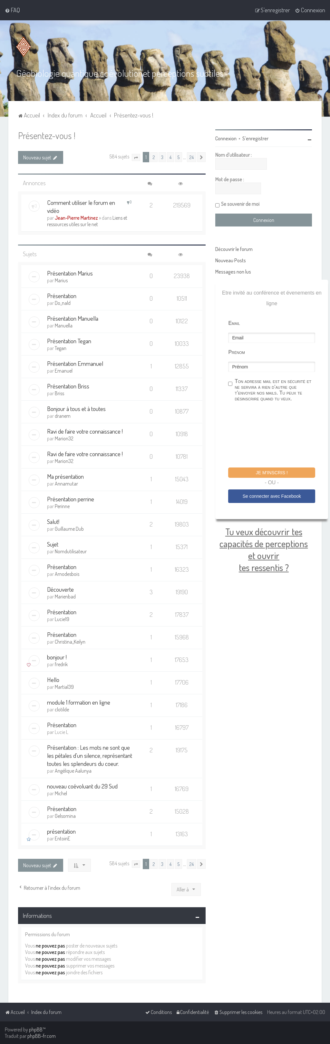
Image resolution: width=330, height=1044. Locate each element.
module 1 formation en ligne (78, 702)
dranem (63, 415)
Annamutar (66, 483)
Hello (53, 679)
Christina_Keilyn (70, 641)
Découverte (60, 589)
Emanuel (64, 370)
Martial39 (64, 686)
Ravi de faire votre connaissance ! (85, 431)
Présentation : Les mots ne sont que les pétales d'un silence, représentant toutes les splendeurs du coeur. (89, 755)
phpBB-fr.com (41, 1036)
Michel (61, 793)
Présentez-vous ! (46, 135)
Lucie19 (62, 619)
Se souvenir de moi (240, 203)
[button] (136, 157)
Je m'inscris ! (272, 472)
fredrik (61, 664)
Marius (61, 280)
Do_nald (63, 302)
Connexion (226, 138)
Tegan (60, 348)
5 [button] (179, 157)
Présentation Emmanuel (75, 363)
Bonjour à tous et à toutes (76, 408)
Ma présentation (65, 476)
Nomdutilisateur (71, 551)
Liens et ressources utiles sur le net (87, 220)
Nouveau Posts (230, 260)
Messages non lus (233, 271)
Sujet (52, 544)
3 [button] (162, 157)
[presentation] (277, 435)
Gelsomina (65, 815)
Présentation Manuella (72, 318)
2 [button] (154, 157)
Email (234, 323)
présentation (61, 831)
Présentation (61, 295)
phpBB (36, 1029)
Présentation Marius (70, 273)
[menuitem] (12, 10)
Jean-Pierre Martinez (76, 217)
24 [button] (191, 157)
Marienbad (65, 596)
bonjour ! (57, 657)
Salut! (53, 521)
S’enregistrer (255, 138)
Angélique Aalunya (73, 770)
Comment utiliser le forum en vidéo (81, 206)
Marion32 (64, 438)
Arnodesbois (67, 573)
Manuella (64, 325)
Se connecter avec (272, 495)
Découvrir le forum (234, 249)
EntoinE (62, 838)
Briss (59, 393)
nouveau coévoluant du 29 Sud (82, 786)
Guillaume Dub (69, 528)
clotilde (62, 709)
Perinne (62, 506)
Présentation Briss (68, 386)
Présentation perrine (70, 499)
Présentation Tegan (69, 340)
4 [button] (170, 157)
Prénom (236, 352)
